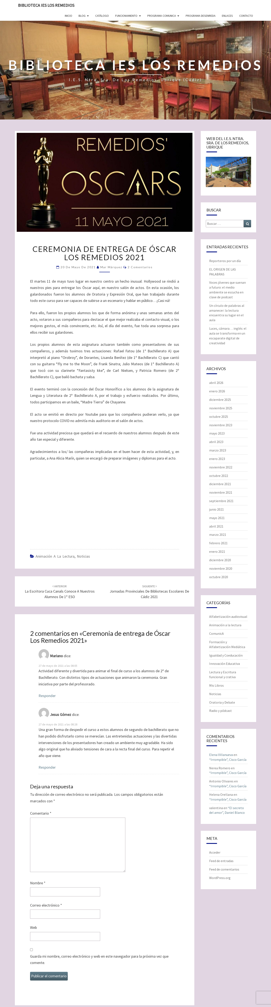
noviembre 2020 (220, 568)
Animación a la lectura (55, 556)
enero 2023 (217, 459)
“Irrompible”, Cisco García (227, 759)
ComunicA (216, 633)
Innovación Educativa (224, 663)
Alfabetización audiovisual (228, 616)
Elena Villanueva (221, 755)
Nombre (38, 883)
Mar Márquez (111, 267)
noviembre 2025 (220, 408)
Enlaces (227, 16)
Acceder (214, 852)
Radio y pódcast (220, 710)
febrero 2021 (218, 543)
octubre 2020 (218, 577)
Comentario (40, 813)
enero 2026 (217, 391)
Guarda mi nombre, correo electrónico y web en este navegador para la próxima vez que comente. (99, 959)
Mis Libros (216, 685)
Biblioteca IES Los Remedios (46, 5)
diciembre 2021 (220, 484)
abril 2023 (216, 442)
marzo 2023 (217, 450)
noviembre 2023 (220, 425)
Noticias (83, 556)
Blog (82, 16)
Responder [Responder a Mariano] (47, 695)
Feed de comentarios (224, 869)
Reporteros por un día (225, 261)
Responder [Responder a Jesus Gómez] (47, 767)
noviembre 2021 (220, 492)
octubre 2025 (218, 416)
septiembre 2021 (221, 501)
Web (33, 927)
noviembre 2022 (220, 467)
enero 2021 (217, 551)
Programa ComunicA (161, 16)
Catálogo (102, 16)
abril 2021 (216, 526)
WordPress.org (220, 878)
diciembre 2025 (220, 399)
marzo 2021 (217, 534)
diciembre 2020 (220, 560)
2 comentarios (140, 267)
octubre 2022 (218, 476)
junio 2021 (216, 509)
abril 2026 (216, 383)
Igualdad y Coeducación (226, 655)
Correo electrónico (46, 905)
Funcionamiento (126, 16)
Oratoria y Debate (222, 702)
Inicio (68, 16)
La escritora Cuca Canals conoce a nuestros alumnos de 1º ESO (60, 591)
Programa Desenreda (201, 16)
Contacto (246, 16)
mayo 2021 (217, 518)
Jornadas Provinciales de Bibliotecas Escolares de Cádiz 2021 (149, 591)
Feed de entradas (221, 861)
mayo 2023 (217, 433)
